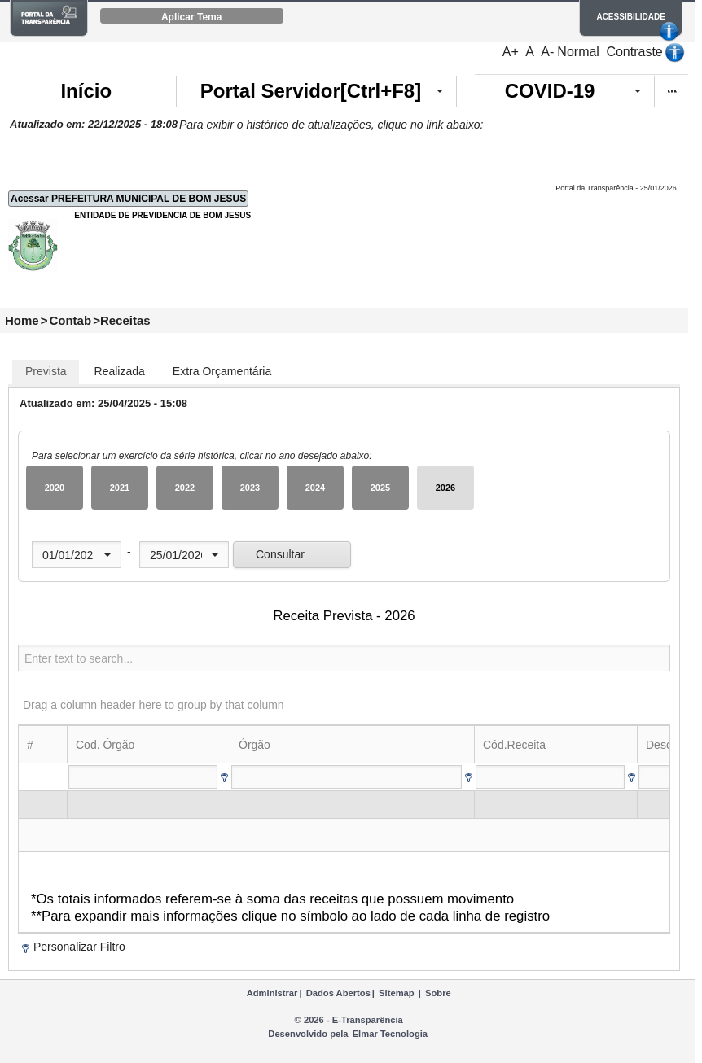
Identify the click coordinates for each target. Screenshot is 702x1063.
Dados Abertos (338, 993)
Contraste (634, 52)
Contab (70, 320)
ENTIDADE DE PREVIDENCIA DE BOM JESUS (162, 215)
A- (547, 52)
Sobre (438, 993)
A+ (510, 52)
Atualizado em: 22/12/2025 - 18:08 (94, 124)
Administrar (272, 993)
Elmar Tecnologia (390, 1034)
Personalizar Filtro (79, 946)
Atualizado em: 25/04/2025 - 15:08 (103, 403)
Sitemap (397, 993)
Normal (578, 52)
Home (22, 320)
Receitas (125, 320)
